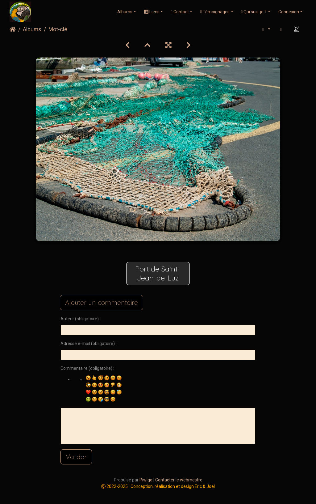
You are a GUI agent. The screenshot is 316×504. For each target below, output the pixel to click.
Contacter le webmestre (178, 479)
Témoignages (215, 11)
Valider (76, 457)
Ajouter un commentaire (101, 302)
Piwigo (145, 479)
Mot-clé (57, 29)
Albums (124, 11)
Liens (152, 11)
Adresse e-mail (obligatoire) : (88, 343)
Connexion (288, 11)
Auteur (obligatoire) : (80, 318)
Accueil (13, 29)
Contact (180, 11)
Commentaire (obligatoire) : (87, 368)
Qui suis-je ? (254, 11)
